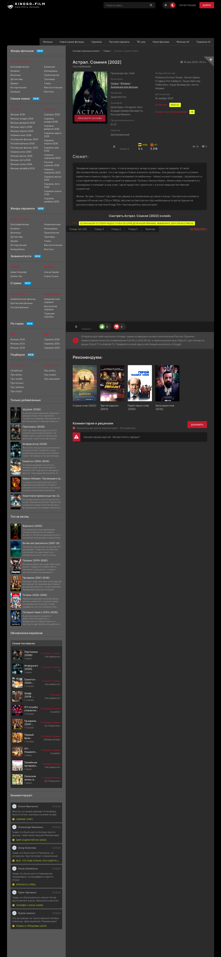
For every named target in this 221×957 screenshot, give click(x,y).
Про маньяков (52, 378)
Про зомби (17, 378)
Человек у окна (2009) (27, 905)
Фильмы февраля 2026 (23, 122)
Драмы (14, 83)
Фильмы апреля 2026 (22, 131)
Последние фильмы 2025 (24, 147)
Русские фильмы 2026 (23, 143)
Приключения (51, 75)
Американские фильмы (124, 86)
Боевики (15, 70)
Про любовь (17, 387)
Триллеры (49, 79)
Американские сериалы (52, 300)
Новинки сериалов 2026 (52, 156)
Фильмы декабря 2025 (23, 168)
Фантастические (53, 87)
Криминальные (52, 224)
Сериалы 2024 (52, 343)
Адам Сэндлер (19, 272)
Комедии (15, 91)
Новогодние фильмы (72, 41)
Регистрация (188, 5)
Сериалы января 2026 (51, 120)
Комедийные (18, 249)
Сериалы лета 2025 (52, 185)
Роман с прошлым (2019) (29, 926)
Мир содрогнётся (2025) (29, 839)
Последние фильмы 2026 (24, 139)
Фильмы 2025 (18, 339)
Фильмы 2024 (18, 343)
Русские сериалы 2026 (51, 164)
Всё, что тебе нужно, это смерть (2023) (36, 860)
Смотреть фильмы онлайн (86, 50)
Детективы (17, 79)
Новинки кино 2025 (21, 151)
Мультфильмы (161, 41)
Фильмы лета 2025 (21, 160)
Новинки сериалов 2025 (52, 171)
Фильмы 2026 (18, 114)
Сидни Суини (51, 276)
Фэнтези (49, 91)
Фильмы (47, 41)
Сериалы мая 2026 (51, 149)
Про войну (16, 374)
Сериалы (96, 41)
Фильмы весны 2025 (22, 155)
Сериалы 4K (203, 41)
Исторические (18, 87)
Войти (207, 5)
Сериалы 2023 (52, 347)
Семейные (16, 370)
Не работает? (198, 229)
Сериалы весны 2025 (52, 178)
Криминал (49, 66)
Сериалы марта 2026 (52, 135)
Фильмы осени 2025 (21, 164)
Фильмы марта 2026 (21, 126)
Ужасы (107, 50)
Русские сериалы (119, 41)
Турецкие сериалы (49, 315)
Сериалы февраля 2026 (51, 127)
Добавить (197, 424)
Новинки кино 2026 (21, 135)
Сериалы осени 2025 (52, 193)
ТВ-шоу (141, 41)
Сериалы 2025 (52, 339)
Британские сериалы (50, 308)
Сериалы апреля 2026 (51, 142)
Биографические (20, 66)
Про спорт (16, 391)
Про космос (17, 382)
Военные (16, 75)
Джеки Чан (16, 276)
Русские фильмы (20, 307)
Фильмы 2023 (18, 347)
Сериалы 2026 (52, 114)
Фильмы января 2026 (22, 118)
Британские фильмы (22, 303)
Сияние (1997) (22, 819)
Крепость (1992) (24, 884)
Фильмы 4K (183, 41)
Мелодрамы (50, 70)
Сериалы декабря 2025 (51, 200)
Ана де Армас (51, 272)
